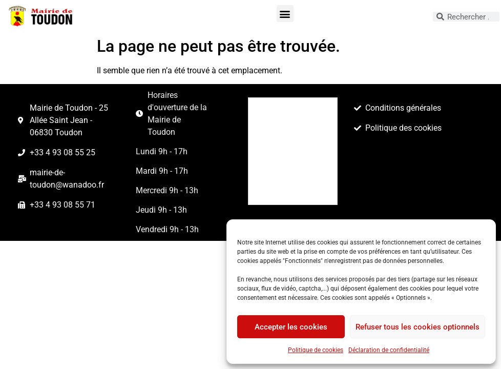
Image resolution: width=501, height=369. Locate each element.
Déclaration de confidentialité (388, 350)
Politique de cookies (315, 350)
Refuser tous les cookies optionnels (417, 327)
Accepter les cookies (291, 327)
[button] (285, 13)
